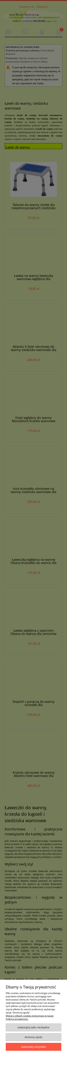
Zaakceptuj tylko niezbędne (33, 1027)
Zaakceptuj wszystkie (33, 1046)
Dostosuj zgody (34, 1037)
